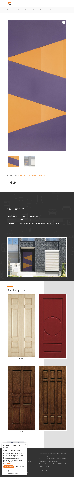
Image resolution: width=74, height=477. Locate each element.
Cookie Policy (50, 470)
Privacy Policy (42, 470)
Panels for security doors (22, 9)
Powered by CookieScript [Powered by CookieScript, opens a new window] (14, 473)
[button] (63, 22)
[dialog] (14, 459)
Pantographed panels (40, 9)
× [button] (25, 444)
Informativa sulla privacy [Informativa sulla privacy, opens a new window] (13, 463)
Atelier (52, 9)
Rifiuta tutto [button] (20, 467)
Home (9, 9)
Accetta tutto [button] (8, 467)
